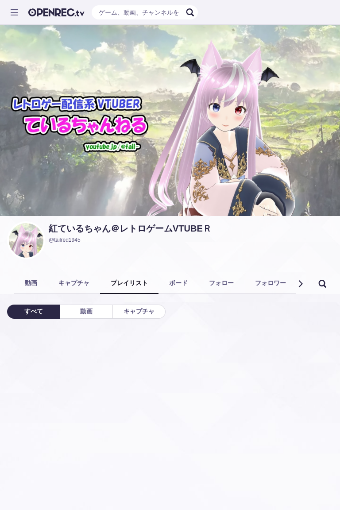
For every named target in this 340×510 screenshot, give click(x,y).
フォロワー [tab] (270, 282)
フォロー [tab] (221, 282)
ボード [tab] (178, 282)
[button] (300, 284)
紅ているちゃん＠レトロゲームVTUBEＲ (130, 228)
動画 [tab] (31, 282)
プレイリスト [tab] (129, 282)
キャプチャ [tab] (73, 282)
